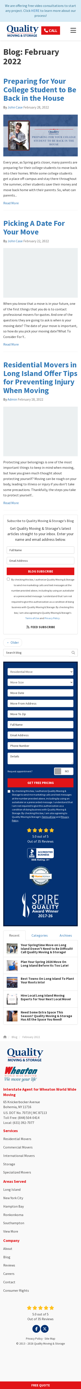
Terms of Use (32, 618)
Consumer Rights (16, 1290)
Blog (6, 1257)
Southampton (13, 1223)
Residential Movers (17, 1139)
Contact (9, 1282)
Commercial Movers (18, 1147)
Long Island (12, 1189)
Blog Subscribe (40, 571)
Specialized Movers (17, 1172)
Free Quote (40, 1385)
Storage (9, 1164)
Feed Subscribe (40, 627)
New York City (13, 1198)
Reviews (9, 1265)
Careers (8, 1273)
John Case (15, 107)
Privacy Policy (52, 618)
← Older (12, 642)
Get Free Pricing (40, 783)
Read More (11, 203)
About (7, 1248)
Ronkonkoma (13, 1215)
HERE (35, 10)
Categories (40, 935)
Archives (66, 935)
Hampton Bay (13, 1206)
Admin (12, 399)
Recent (14, 935)
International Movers (19, 1155)
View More (10, 1231)
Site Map (49, 1338)
